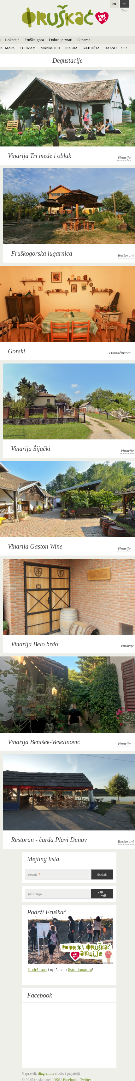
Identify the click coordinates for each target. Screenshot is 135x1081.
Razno (111, 48)
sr (124, 4)
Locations (124, 47)
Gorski (16, 351)
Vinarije (124, 157)
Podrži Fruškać (46, 912)
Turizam (28, 48)
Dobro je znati (60, 39)
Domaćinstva (120, 353)
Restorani (126, 255)
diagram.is (46, 1073)
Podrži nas (37, 969)
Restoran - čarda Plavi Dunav (49, 839)
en (114, 4)
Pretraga (35, 893)
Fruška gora (34, 39)
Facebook (39, 995)
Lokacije (12, 39)
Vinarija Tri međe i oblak (39, 155)
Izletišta (91, 48)
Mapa (10, 48)
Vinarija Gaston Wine (35, 546)
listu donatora (80, 969)
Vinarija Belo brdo (34, 644)
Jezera (71, 48)
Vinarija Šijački (30, 448)
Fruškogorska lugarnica (41, 253)
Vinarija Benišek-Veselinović (44, 741)
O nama (84, 39)
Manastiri (50, 48)
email (34, 874)
